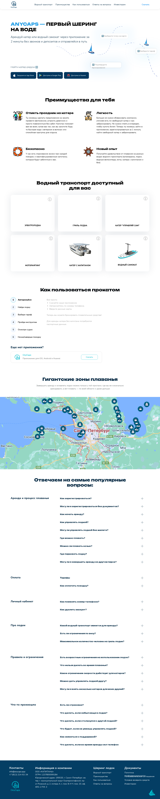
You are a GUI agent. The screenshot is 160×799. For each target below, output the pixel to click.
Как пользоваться (101, 780)
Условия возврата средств (136, 780)
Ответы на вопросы (102, 783)
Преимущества (100, 776)
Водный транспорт (102, 772)
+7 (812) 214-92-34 (18, 774)
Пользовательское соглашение (139, 776)
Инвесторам (130, 783)
